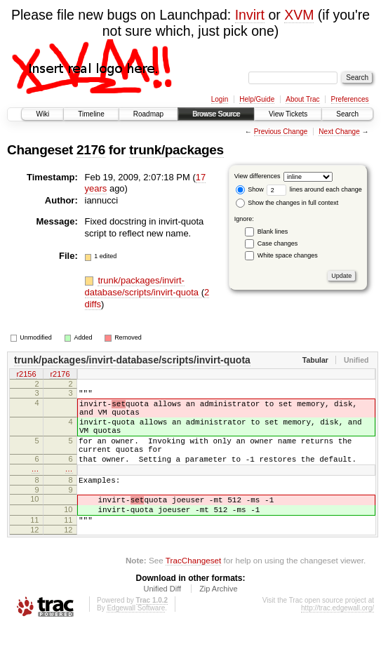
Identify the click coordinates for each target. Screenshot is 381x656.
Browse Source (216, 114)
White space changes (288, 255)
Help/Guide (256, 99)
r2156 (26, 374)
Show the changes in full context (287, 202)
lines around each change (314, 189)
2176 (90, 149)
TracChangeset (193, 589)
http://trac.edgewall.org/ (337, 637)
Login (219, 99)
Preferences (350, 99)
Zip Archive (218, 618)
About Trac (302, 99)
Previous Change (281, 131)
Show (250, 189)
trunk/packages (176, 149)
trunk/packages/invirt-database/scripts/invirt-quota (143, 286)
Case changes (278, 243)
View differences (257, 176)
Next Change (339, 131)
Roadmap (148, 114)
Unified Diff (162, 618)
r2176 (59, 374)
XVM (299, 14)
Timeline (91, 114)
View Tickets (288, 114)
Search (347, 114)
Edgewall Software (136, 637)
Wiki (42, 114)
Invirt (250, 14)
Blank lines (273, 231)
